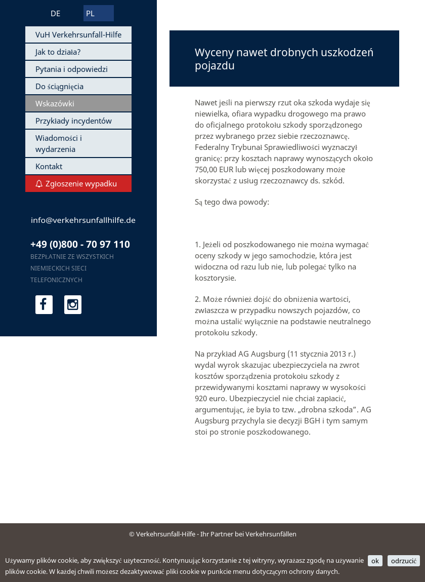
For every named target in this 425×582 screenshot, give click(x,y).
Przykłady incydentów (73, 120)
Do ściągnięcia (59, 86)
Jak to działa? (58, 52)
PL (90, 13)
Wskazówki (54, 103)
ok (375, 560)
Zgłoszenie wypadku (81, 183)
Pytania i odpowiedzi (71, 69)
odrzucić (403, 560)
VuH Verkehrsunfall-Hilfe (78, 34)
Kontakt (48, 166)
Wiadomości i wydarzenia (58, 143)
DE (55, 13)
